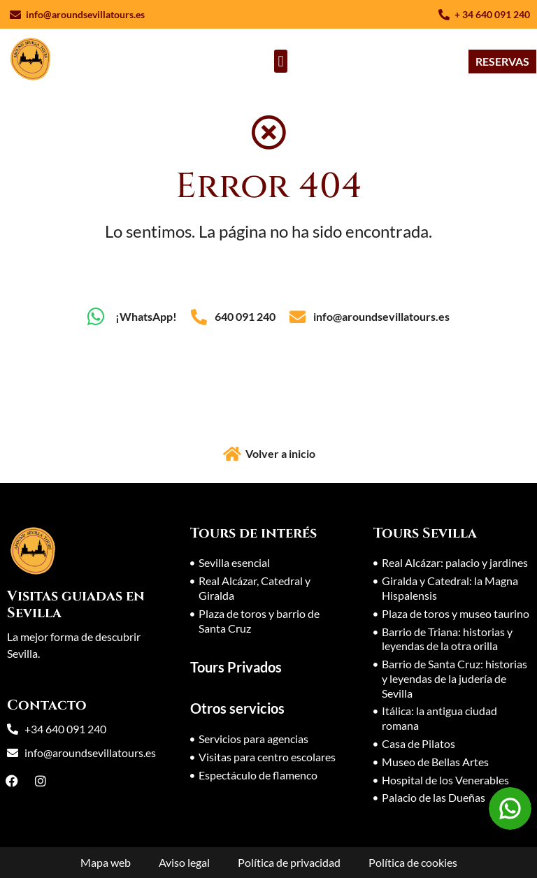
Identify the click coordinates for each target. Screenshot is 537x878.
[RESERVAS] (502, 61)
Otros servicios (237, 708)
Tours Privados (236, 666)
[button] (280, 61)
